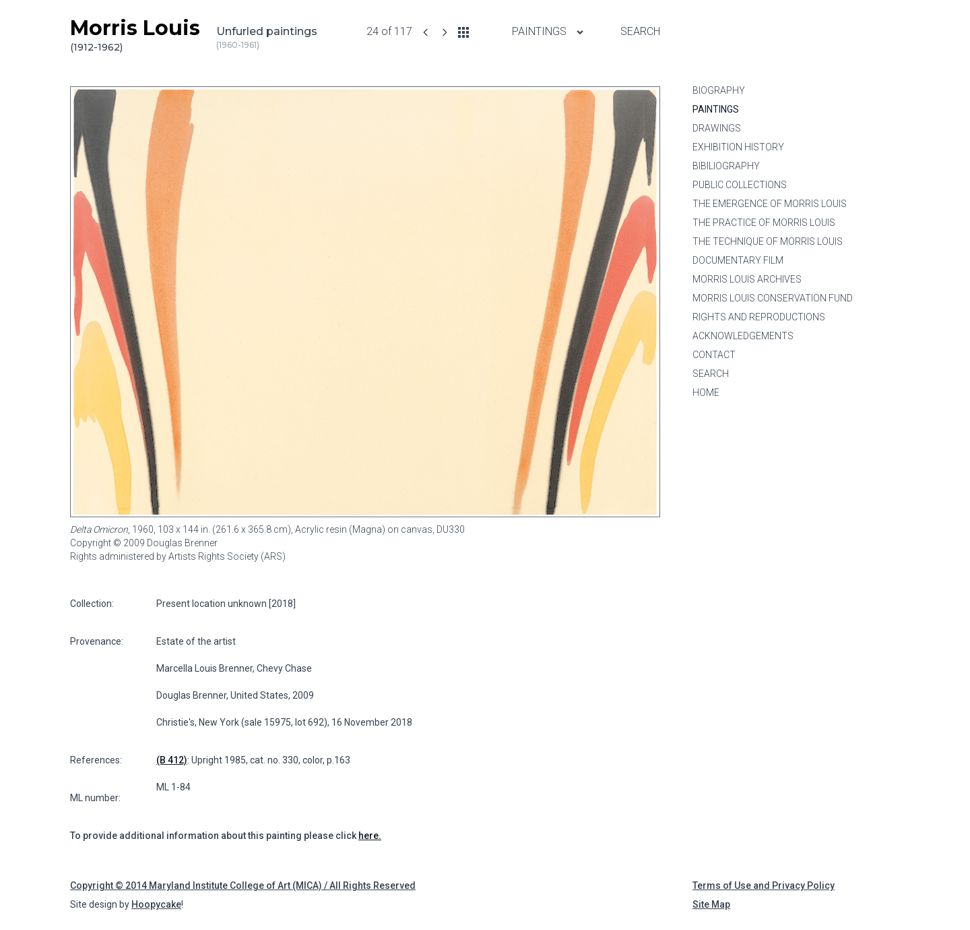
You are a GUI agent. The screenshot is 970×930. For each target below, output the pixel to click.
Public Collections (739, 184)
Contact (714, 354)
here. (369, 835)
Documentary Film (737, 260)
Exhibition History (738, 147)
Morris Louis (135, 35)
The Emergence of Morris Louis (769, 203)
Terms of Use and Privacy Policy (763, 885)
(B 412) (171, 760)
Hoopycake (156, 904)
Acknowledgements (743, 335)
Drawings (716, 128)
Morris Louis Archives (747, 279)
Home (705, 392)
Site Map (711, 904)
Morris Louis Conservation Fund (772, 298)
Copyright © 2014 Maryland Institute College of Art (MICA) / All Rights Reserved (243, 885)
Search (640, 31)
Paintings (715, 109)
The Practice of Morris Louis (763, 222)
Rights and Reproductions (758, 317)
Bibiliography (726, 166)
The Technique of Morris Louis (767, 241)
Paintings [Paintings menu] (548, 31)
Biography (718, 90)
